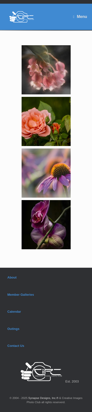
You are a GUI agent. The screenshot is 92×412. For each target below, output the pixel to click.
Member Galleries (20, 294)
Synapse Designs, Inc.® (43, 398)
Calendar (14, 311)
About (12, 277)
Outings (13, 329)
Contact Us (15, 346)
